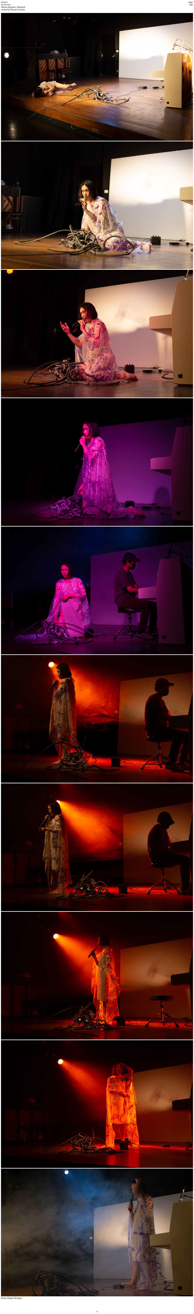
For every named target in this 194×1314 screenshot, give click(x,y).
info (191, 4)
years (190, 2)
